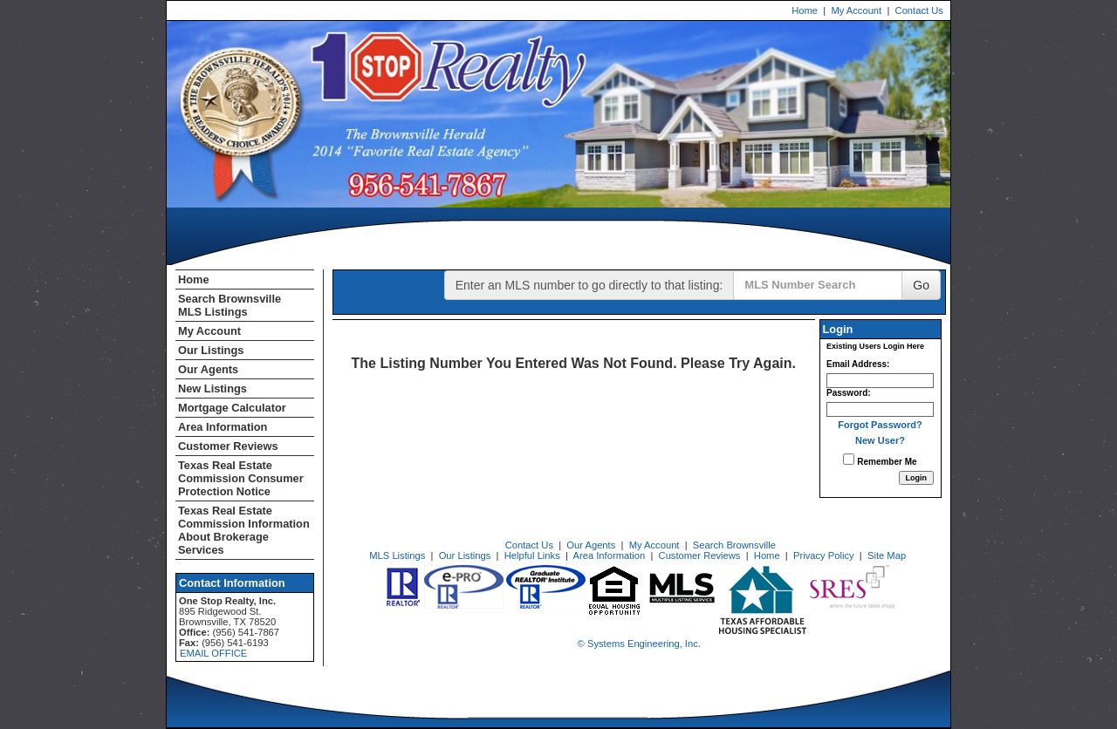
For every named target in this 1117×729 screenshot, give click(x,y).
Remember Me (879, 460)
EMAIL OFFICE (213, 653)
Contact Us (919, 10)
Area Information (222, 426)
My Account (856, 10)
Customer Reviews (228, 446)
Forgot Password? (880, 424)
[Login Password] (880, 409)
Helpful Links (532, 555)
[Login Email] (880, 380)
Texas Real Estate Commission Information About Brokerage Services (244, 530)
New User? (880, 440)
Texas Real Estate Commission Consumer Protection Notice (241, 478)
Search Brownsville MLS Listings (229, 305)
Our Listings (210, 350)
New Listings (212, 388)
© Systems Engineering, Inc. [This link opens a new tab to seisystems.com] (639, 643)
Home (804, 10)
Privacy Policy (823, 555)
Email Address (856, 364)
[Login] (917, 478)
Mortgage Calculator (232, 407)
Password (846, 393)
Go (921, 285)
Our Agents (208, 369)
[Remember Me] (848, 459)
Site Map (886, 555)
